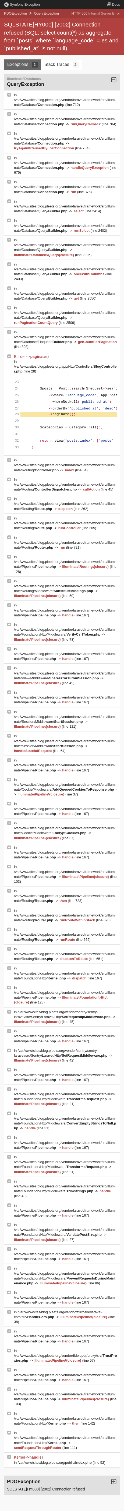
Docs (113, 4)
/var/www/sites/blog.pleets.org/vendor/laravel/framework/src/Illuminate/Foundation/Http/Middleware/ (65, 1123)
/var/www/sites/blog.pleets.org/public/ (55, 1462)
